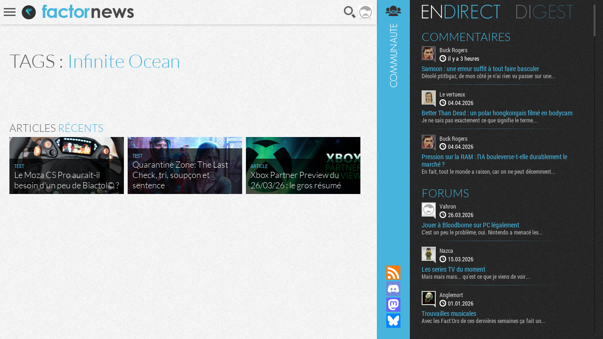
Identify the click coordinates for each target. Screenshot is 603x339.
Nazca (446, 250)
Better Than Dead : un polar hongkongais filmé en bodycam (497, 113)
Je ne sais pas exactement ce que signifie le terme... (479, 120)
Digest (545, 12)
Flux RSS (393, 273)
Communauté (393, 123)
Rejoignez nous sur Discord (393, 289)
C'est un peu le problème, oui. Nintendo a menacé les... (482, 232)
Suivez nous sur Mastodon (393, 305)
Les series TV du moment (453, 269)
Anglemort (451, 295)
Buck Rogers (453, 50)
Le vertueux (452, 94)
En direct (461, 12)
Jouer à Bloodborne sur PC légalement (470, 225)
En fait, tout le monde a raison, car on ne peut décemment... (488, 171)
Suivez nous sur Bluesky (393, 321)
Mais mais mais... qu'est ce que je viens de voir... (476, 276)
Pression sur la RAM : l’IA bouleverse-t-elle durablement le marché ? (494, 160)
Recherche (350, 12)
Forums (445, 193)
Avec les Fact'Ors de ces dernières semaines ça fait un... (484, 320)
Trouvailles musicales (449, 313)
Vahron (448, 206)
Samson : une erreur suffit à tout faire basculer (480, 69)
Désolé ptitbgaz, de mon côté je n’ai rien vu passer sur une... (488, 76)
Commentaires (466, 37)
